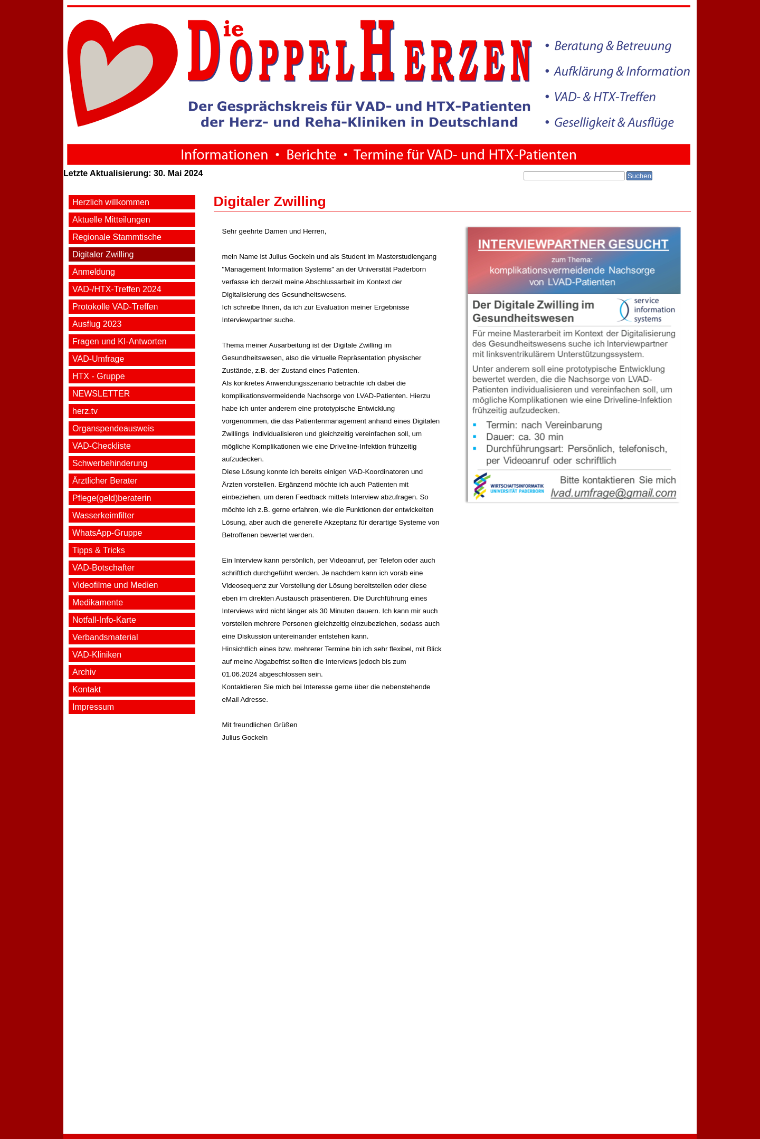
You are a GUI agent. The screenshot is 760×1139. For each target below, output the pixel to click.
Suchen (639, 176)
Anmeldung (93, 271)
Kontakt (86, 689)
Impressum (93, 706)
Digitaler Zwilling (103, 254)
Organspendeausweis (113, 428)
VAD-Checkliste (101, 445)
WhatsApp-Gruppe (107, 532)
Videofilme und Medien (115, 585)
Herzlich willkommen (110, 202)
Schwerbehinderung (109, 463)
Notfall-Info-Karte (104, 619)
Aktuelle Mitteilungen (111, 219)
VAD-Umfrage (98, 358)
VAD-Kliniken (96, 654)
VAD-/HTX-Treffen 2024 (117, 289)
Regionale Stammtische (117, 237)
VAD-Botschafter (103, 567)
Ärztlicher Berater (105, 480)
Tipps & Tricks (98, 550)
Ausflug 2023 (96, 324)
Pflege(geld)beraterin (111, 498)
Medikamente (97, 602)
